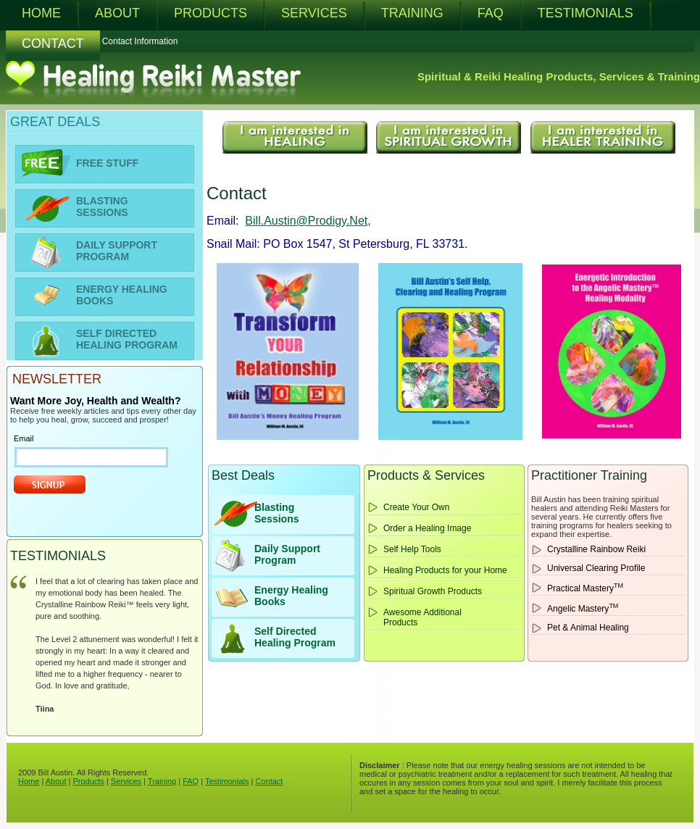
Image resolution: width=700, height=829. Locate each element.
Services (126, 781)
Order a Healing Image (427, 528)
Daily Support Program (287, 554)
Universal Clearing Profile (596, 568)
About (56, 781)
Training (162, 781)
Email (24, 438)
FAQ (191, 781)
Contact (269, 781)
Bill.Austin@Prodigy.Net (306, 220)
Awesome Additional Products (422, 617)
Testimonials (227, 781)
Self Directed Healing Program (295, 637)
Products (88, 781)
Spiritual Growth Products (432, 591)
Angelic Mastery (582, 608)
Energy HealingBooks (291, 595)
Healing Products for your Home (445, 570)
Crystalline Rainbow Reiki (596, 549)
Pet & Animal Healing (588, 627)
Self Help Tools (412, 549)
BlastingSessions (276, 513)
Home (28, 781)
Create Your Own (416, 507)
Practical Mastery (585, 587)
